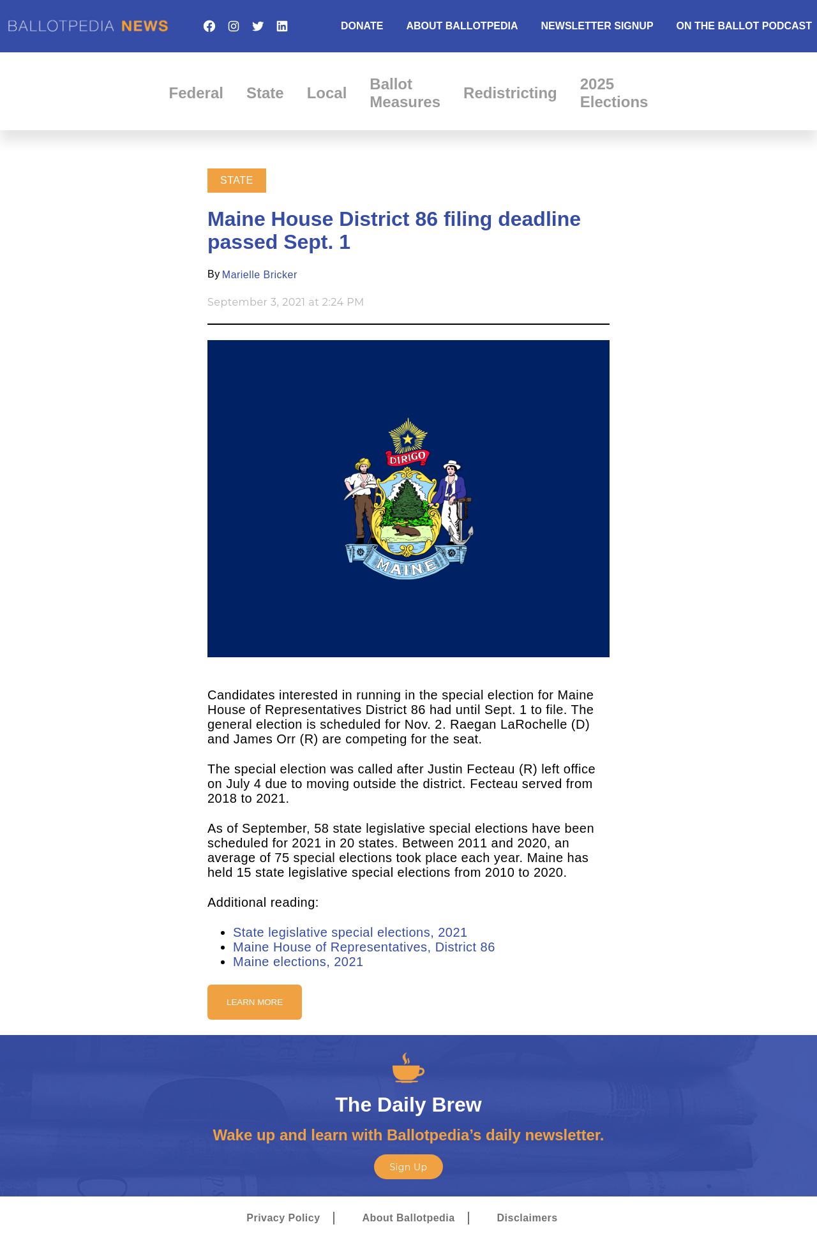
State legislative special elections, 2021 (350, 932)
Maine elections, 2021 (298, 962)
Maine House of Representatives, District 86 (364, 947)
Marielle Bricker (259, 274)
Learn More (255, 1002)
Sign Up (408, 1167)
